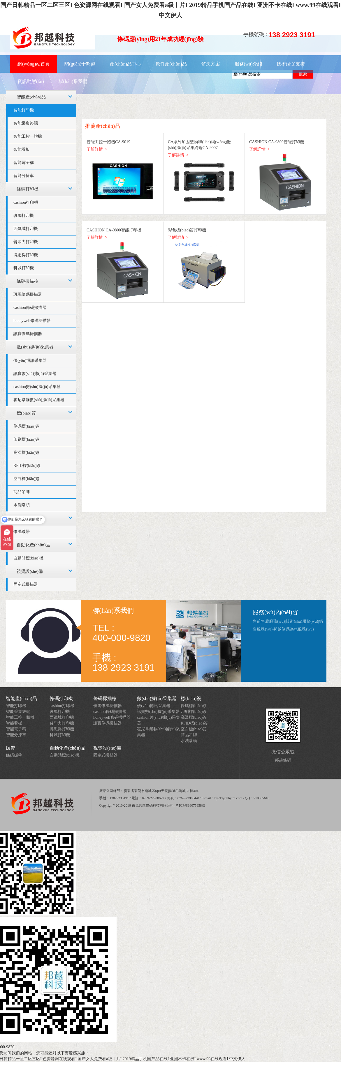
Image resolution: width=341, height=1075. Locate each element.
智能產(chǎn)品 (31, 97)
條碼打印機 (27, 189)
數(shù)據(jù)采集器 (35, 347)
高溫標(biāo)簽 (26, 452)
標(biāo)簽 (26, 413)
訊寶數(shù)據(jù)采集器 (34, 373)
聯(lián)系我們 (73, 81)
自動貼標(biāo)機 (28, 558)
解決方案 (210, 63)
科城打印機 (23, 268)
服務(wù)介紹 (248, 63)
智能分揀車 (23, 175)
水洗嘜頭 (189, 740)
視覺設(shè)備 (30, 571)
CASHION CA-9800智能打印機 (276, 142)
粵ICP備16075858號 (190, 805)
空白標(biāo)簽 (26, 479)
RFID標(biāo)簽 (27, 465)
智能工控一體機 (27, 136)
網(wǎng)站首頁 (33, 63)
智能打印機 (23, 110)
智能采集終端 (25, 123)
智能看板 (21, 149)
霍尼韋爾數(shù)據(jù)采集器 (38, 400)
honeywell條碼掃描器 (32, 320)
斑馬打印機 (23, 215)
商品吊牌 (21, 492)
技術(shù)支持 (291, 63)
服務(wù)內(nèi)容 (275, 612)
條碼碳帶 (21, 531)
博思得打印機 (25, 255)
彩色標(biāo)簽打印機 (187, 230)
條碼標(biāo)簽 (26, 426)
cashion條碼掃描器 (29, 307)
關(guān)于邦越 (79, 63)
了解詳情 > (97, 149)
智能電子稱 (23, 162)
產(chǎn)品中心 (125, 63)
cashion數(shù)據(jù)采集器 (37, 387)
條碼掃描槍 (27, 281)
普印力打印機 (25, 242)
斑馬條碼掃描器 (27, 294)
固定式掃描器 (25, 584)
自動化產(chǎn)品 (33, 545)
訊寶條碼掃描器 (27, 334)
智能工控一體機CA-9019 (108, 142)
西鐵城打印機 (25, 228)
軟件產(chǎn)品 (171, 63)
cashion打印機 (25, 202)
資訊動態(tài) (30, 81)
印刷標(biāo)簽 (26, 439)
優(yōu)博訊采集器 (30, 360)
